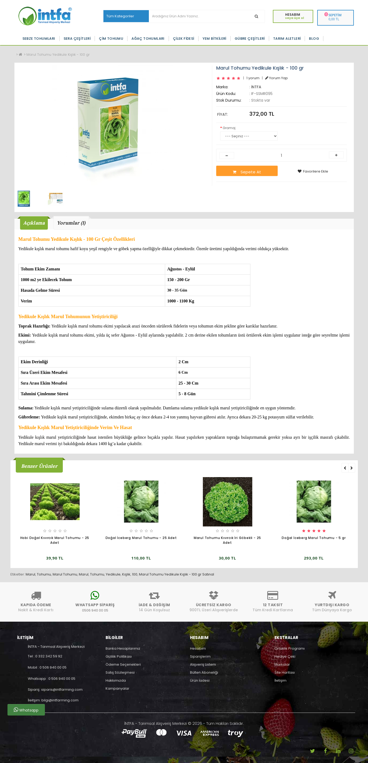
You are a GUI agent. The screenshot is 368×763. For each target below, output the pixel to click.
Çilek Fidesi (183, 38)
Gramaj (229, 128)
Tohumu (44, 574)
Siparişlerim (200, 656)
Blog (314, 38)
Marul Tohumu (65, 574)
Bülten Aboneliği (204, 672)
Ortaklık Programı (289, 648)
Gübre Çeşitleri (250, 38)
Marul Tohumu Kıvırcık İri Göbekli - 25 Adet (227, 540)
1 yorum (252, 78)
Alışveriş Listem (203, 664)
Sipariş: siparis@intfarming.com (55, 689)
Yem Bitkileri (214, 38)
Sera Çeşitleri (77, 38)
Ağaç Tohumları (148, 38)
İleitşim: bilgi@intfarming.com (53, 700)
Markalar (282, 664)
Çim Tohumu (111, 38)
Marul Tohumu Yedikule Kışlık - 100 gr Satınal (176, 574)
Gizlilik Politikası (119, 656)
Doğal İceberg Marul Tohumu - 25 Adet (141, 538)
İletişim (280, 680)
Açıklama (34, 223)
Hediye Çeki (284, 656)
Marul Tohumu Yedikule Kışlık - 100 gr (58, 54)
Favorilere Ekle (313, 171)
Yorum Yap (276, 78)
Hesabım (198, 648)
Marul (30, 574)
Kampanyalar (117, 688)
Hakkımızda (116, 680)
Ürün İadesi (200, 680)
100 (134, 574)
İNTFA (256, 87)
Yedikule (113, 574)
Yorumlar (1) (71, 223)
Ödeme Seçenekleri (123, 664)
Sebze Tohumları (38, 38)
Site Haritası (284, 672)
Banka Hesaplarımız (123, 648)
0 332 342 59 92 (48, 656)
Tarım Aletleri (287, 38)
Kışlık (126, 574)
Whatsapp (26, 710)
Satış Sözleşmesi (120, 672)
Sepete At (247, 172)
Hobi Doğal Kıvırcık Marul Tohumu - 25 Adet (55, 540)
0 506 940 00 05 (53, 667)
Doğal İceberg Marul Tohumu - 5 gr (314, 538)
